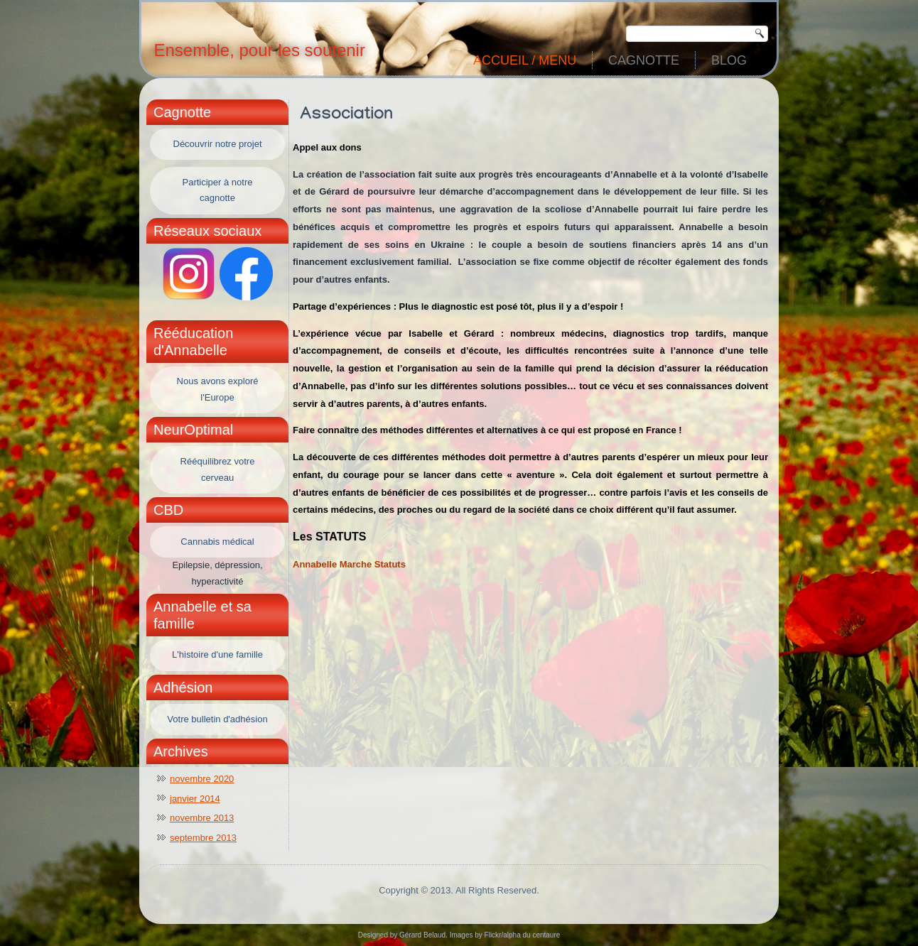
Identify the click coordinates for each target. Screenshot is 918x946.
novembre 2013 (202, 817)
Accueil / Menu (524, 60)
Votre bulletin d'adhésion (217, 719)
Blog (729, 60)
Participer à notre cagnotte (218, 190)
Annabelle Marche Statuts (349, 564)
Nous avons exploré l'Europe (218, 389)
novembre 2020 (202, 778)
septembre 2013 (203, 837)
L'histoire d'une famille (217, 654)
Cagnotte (643, 60)
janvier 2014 (195, 798)
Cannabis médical (217, 541)
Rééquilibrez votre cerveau (217, 469)
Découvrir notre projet (217, 143)
